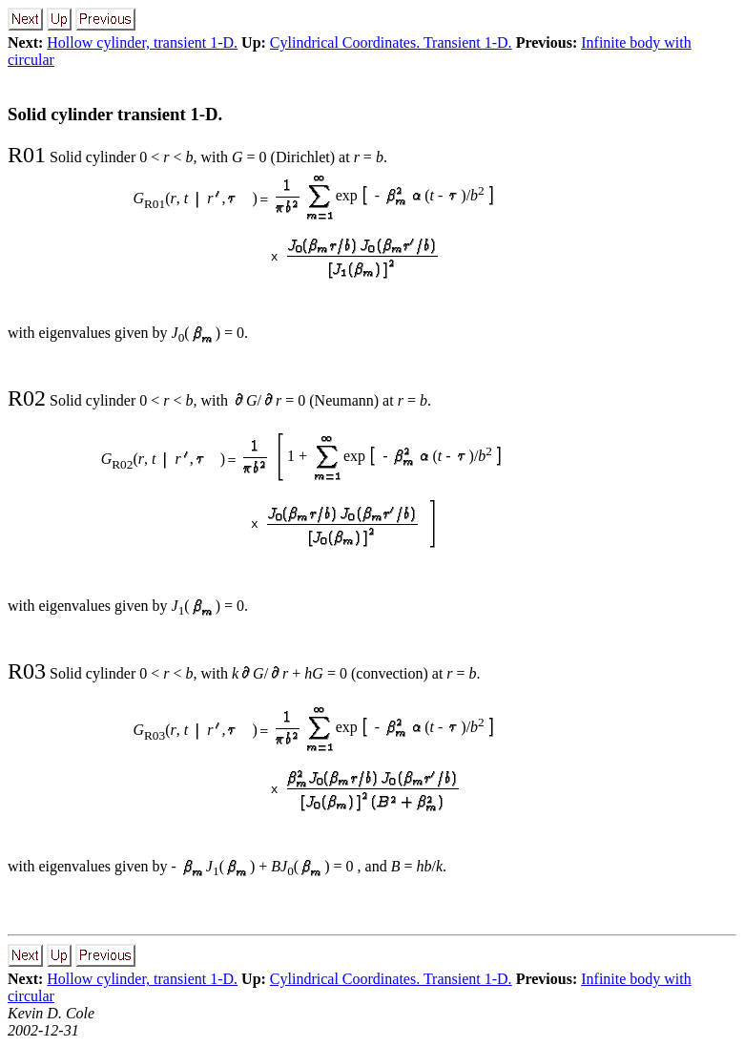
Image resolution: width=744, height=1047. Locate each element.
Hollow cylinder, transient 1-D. (142, 42)
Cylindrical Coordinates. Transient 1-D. (391, 42)
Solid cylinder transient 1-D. (115, 114)
